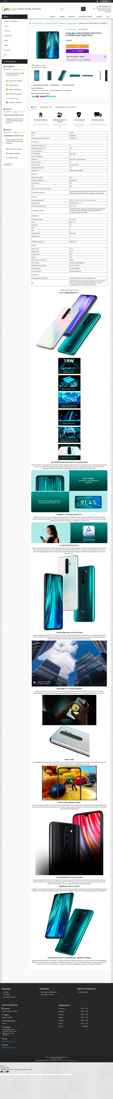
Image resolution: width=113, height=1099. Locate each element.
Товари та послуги (37, 23)
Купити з (77, 51)
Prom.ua (65, 1057)
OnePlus (6, 40)
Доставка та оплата (85, 16)
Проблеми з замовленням (49, 992)
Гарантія (99, 16)
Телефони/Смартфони (51, 23)
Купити (77, 46)
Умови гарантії (83, 992)
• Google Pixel (7, 35)
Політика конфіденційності (71, 1060)
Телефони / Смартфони (11, 21)
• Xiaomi (6, 26)
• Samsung (7, 31)
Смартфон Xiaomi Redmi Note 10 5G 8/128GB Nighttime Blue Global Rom (14, 141)
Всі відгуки (7, 164)
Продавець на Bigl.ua (56, 1059)
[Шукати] (83, 9)
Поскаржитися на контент (56, 1060)
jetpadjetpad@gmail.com (9, 1047)
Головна (52, 16)
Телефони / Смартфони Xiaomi (68, 23)
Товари (62, 16)
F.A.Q (107, 16)
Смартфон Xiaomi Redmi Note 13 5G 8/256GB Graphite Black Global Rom (14, 120)
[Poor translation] (7, 1072)
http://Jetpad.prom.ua (8, 1041)
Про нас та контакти (9, 997)
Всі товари (7, 50)
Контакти (72, 16)
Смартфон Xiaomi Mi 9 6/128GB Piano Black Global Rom (15, 74)
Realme (6, 45)
